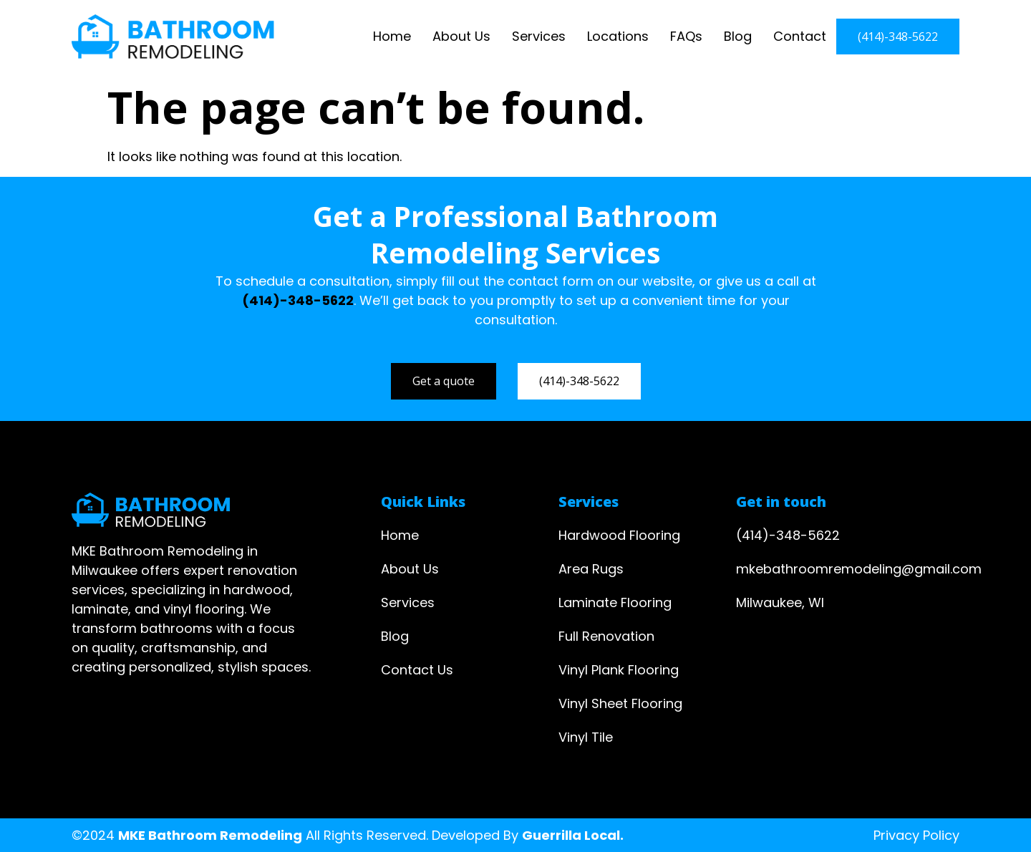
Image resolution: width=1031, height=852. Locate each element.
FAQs (686, 36)
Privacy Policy (916, 835)
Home (392, 36)
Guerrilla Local (571, 835)
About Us (461, 36)
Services (539, 36)
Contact (799, 36)
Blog (738, 36)
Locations (618, 36)
